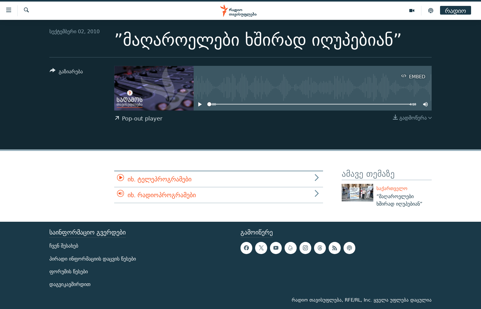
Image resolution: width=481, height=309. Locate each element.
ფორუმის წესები (68, 271)
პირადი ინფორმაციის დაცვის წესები (92, 258)
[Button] (66, 72)
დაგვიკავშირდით (70, 284)
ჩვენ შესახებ (63, 246)
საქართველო (391, 188)
